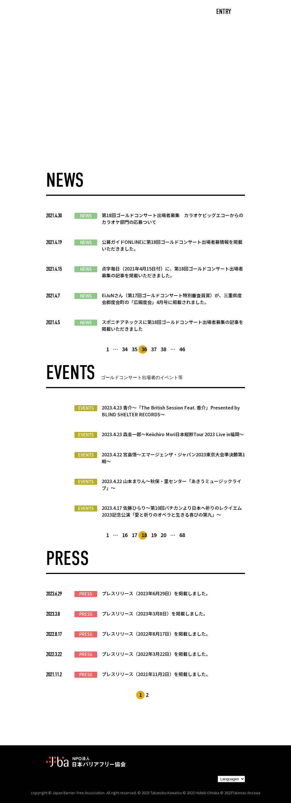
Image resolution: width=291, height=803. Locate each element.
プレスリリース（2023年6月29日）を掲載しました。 (156, 593)
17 (134, 534)
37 (154, 349)
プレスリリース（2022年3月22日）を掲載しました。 (156, 653)
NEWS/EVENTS (131, 12)
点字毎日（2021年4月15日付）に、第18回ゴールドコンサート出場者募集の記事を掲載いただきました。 (172, 272)
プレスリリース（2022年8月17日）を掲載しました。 (156, 633)
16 (125, 534)
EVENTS (86, 408)
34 (125, 349)
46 (182, 349)
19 (154, 534)
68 (182, 534)
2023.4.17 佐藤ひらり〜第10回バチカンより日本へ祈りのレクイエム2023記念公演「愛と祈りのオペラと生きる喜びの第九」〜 (172, 511)
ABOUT (94, 12)
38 (163, 349)
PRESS (85, 594)
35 (134, 349)
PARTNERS (172, 12)
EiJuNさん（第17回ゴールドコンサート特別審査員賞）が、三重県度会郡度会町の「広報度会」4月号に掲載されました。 (172, 298)
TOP (46, 12)
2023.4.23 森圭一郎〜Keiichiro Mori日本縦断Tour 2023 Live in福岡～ (173, 434)
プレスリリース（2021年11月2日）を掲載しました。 (156, 674)
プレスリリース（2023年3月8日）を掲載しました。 (155, 613)
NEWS (86, 216)
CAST (68, 12)
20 (163, 534)
